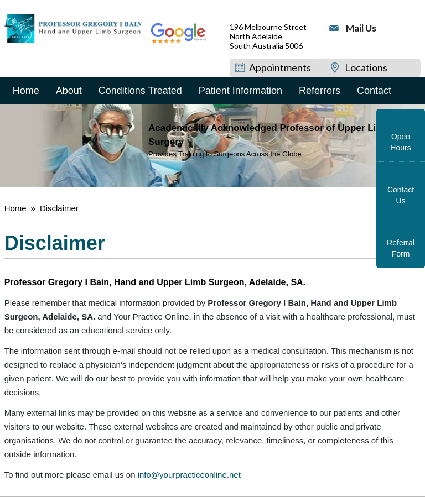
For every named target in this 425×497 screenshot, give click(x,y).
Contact (374, 90)
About (69, 90)
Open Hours (400, 142)
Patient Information (240, 90)
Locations (366, 67)
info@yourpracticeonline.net (189, 474)
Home (26, 90)
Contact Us (400, 195)
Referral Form (400, 248)
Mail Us (361, 28)
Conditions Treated (140, 90)
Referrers (319, 90)
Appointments (280, 67)
